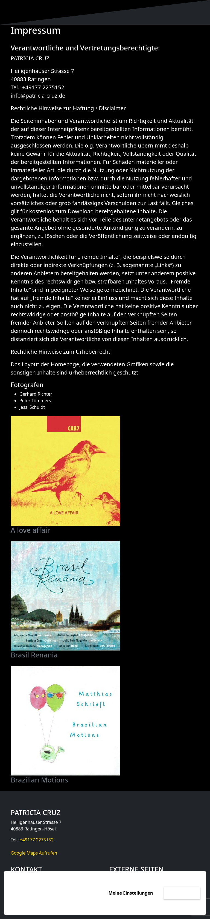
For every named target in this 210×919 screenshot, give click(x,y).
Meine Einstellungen (131, 893)
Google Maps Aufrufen (34, 853)
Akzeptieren (182, 893)
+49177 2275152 (37, 840)
